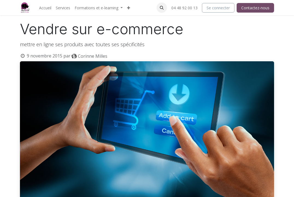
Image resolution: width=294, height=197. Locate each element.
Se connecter (218, 7)
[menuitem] (45, 8)
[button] (162, 7)
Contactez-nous (255, 7)
